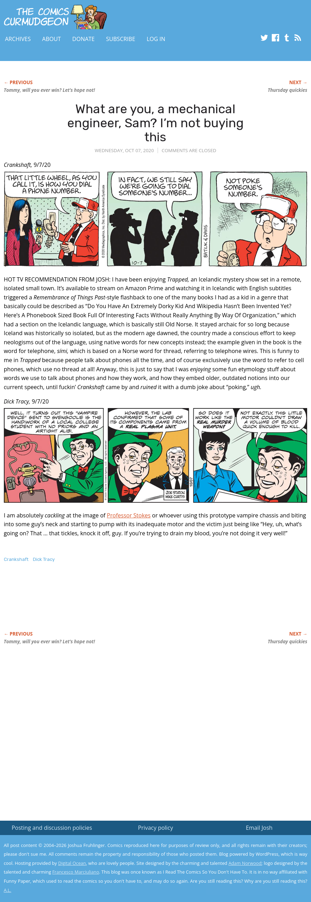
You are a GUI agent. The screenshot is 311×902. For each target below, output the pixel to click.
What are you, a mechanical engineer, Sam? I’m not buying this (155, 122)
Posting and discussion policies (52, 828)
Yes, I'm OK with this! (251, 876)
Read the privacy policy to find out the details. (248, 858)
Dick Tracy (44, 559)
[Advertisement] (131, 604)
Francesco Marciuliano (75, 872)
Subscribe (120, 39)
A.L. (8, 890)
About (51, 39)
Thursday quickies (287, 90)
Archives (18, 39)
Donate (83, 39)
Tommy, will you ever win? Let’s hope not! (49, 90)
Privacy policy (155, 828)
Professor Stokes (129, 515)
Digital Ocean (72, 863)
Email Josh (259, 828)
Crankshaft (16, 559)
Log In (156, 39)
